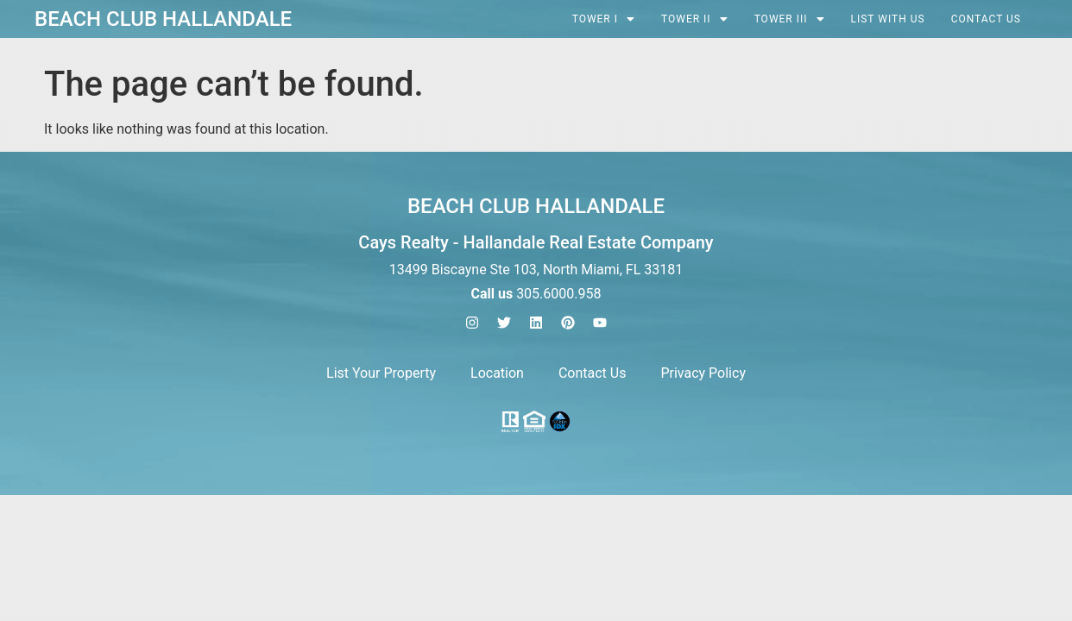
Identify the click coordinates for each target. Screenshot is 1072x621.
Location (497, 373)
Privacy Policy (703, 373)
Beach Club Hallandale (163, 19)
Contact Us (986, 19)
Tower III (789, 19)
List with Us (888, 19)
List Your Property (381, 373)
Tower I (603, 19)
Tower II (694, 19)
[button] (603, 19)
